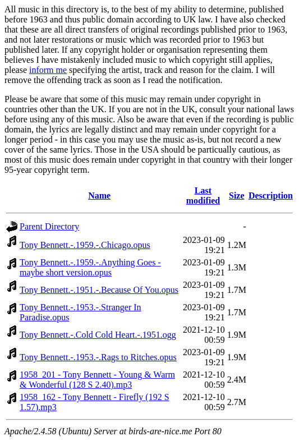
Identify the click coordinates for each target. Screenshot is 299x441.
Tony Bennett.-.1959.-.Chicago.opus (85, 245)
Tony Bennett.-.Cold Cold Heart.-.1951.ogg (98, 334)
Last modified (203, 195)
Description (271, 195)
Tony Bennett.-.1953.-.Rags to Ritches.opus (98, 357)
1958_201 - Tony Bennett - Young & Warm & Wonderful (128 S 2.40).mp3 (97, 379)
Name (99, 195)
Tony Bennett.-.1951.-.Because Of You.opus (99, 290)
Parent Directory (49, 226)
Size (237, 195)
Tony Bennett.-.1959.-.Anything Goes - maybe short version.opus (90, 267)
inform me (48, 70)
